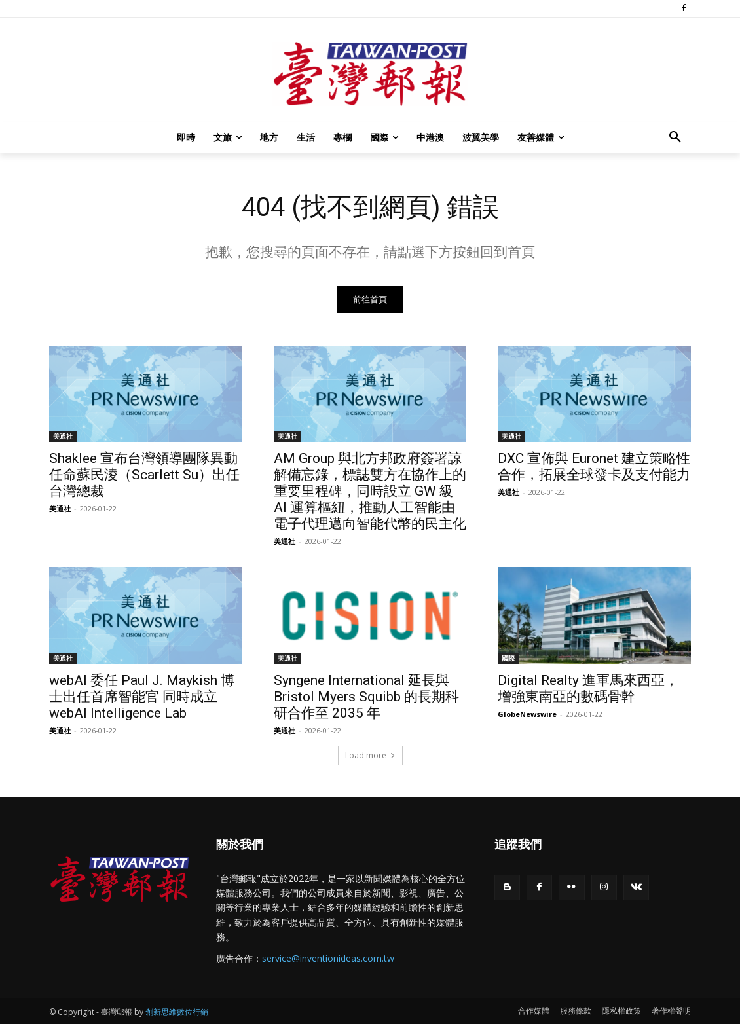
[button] (675, 137)
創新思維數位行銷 (176, 1011)
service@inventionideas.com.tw (328, 958)
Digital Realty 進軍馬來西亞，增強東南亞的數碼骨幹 (588, 688)
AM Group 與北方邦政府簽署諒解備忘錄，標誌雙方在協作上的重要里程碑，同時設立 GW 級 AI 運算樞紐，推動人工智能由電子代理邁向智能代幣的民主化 (370, 491)
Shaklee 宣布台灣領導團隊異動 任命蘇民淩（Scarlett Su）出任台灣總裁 (144, 475)
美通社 (63, 436)
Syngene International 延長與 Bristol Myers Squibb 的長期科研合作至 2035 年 (366, 696)
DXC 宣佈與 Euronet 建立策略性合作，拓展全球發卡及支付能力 (594, 467)
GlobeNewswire (527, 714)
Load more (370, 755)
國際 (508, 658)
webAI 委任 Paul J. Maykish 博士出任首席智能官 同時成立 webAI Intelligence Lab (141, 696)
